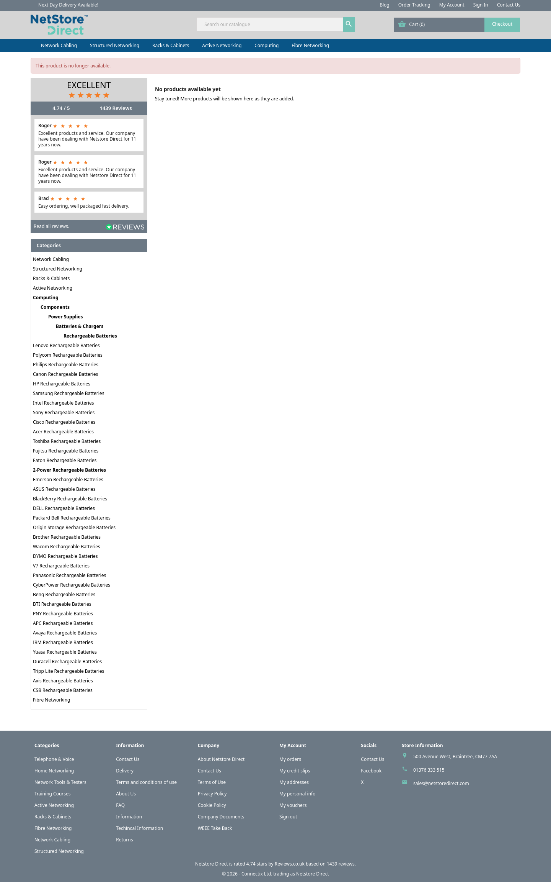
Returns (124, 839)
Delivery (125, 770)
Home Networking (54, 770)
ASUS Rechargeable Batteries (64, 489)
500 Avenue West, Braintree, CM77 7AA (455, 756)
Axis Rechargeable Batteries (63, 680)
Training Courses (52, 793)
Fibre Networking (310, 45)
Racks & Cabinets (170, 45)
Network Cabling (59, 45)
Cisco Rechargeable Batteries (64, 422)
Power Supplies (65, 316)
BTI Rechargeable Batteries (62, 604)
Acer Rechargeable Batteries (63, 431)
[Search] (275, 24)
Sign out (288, 816)
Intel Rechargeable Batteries (63, 403)
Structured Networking (114, 45)
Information (129, 816)
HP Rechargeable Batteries (61, 383)
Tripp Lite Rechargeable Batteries (68, 671)
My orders (290, 759)
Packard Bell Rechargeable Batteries (72, 518)
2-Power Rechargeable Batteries (69, 470)
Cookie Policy (212, 805)
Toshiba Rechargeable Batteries (67, 441)
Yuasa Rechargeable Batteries (65, 652)
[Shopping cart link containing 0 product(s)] (457, 25)
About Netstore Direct (221, 759)
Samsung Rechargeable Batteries (68, 393)
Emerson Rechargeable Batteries (68, 479)
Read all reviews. (51, 226)
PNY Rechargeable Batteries (63, 613)
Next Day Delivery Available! (68, 5)
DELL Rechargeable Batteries (64, 508)
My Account (452, 5)
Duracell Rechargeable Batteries (67, 661)
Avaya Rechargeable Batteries (65, 633)
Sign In (480, 5)
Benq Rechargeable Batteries (64, 594)
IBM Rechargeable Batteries (63, 642)
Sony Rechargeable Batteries (64, 412)
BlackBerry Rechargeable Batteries (70, 498)
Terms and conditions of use (146, 782)
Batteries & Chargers (79, 326)
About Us (126, 793)
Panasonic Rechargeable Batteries (69, 575)
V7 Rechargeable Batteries (61, 565)
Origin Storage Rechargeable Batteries (74, 527)
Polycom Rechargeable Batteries (68, 355)
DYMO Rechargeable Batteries (65, 556)
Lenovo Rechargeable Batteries (66, 345)
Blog (385, 5)
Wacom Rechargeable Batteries (66, 546)
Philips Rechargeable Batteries (65, 364)
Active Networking (221, 45)
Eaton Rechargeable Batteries (64, 460)
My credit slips (294, 770)
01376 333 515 (429, 770)
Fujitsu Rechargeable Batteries (65, 451)
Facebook (371, 770)
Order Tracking (414, 5)
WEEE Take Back (215, 828)
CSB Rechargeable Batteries (63, 690)
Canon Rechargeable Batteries (65, 374)
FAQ (120, 805)
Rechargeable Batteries (90, 336)
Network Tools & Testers (60, 782)
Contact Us (508, 5)
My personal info (297, 793)
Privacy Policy (212, 793)
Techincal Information (139, 828)
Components (55, 307)
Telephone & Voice (54, 759)
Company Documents (221, 816)
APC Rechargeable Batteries (63, 623)
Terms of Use (212, 782)
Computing (266, 45)
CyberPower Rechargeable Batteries (71, 585)
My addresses (294, 782)
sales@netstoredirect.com (441, 783)
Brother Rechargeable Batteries (67, 537)
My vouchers (293, 805)
